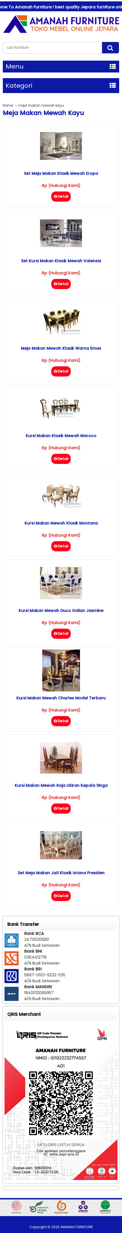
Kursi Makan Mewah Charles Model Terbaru (61, 698)
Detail (61, 196)
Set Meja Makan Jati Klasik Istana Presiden (61, 873)
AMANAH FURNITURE (77, 1227)
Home (8, 105)
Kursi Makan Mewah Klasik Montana (61, 523)
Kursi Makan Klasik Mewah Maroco (61, 436)
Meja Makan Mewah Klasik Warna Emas (61, 348)
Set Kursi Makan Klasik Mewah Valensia (61, 261)
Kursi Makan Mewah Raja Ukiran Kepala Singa (61, 785)
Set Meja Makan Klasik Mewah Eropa (61, 173)
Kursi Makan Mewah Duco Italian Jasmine (61, 610)
